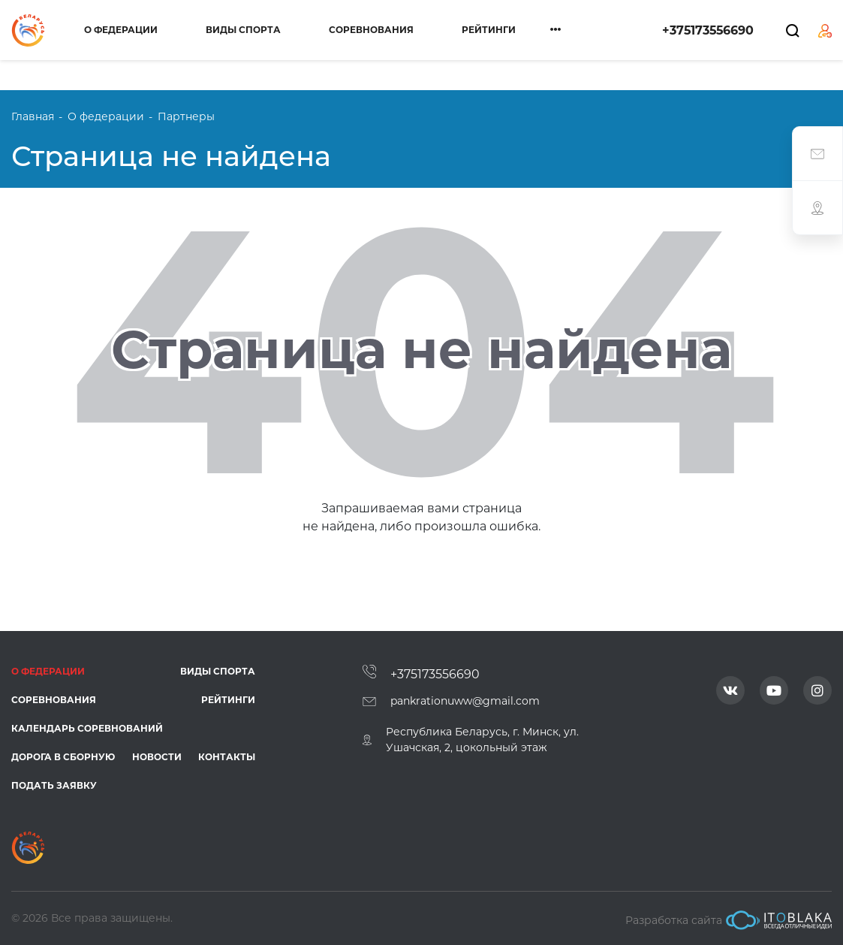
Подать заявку (54, 785)
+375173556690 (708, 30)
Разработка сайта (728, 920)
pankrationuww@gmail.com (465, 701)
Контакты (226, 756)
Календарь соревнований (87, 728)
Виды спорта (243, 29)
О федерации (121, 29)
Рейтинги (489, 29)
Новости (157, 756)
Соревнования (371, 29)
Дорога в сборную (63, 756)
